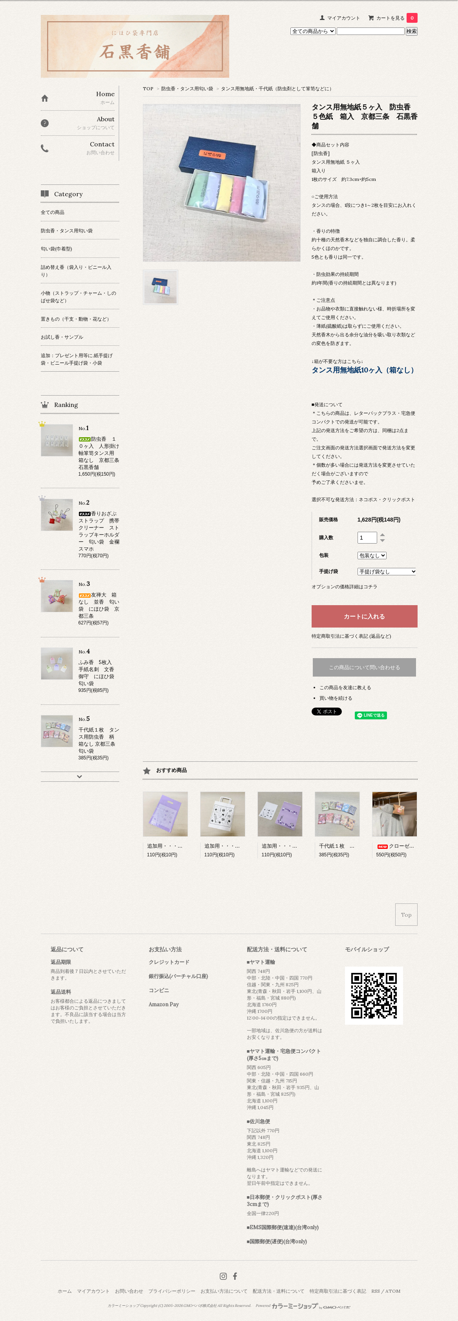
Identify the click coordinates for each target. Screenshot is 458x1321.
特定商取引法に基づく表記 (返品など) (351, 636)
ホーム (65, 1291)
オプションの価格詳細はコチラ (345, 586)
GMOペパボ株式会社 (200, 1305)
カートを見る (397, 18)
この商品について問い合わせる (364, 667)
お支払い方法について (224, 1291)
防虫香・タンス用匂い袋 (187, 88)
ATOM (392, 1291)
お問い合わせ (129, 1291)
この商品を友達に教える (345, 687)
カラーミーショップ (123, 1305)
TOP (148, 88)
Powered (303, 1305)
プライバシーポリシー (171, 1291)
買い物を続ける (335, 698)
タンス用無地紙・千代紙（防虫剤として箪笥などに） (277, 88)
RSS (375, 1291)
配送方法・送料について (279, 1291)
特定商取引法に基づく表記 (338, 1291)
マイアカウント (343, 18)
